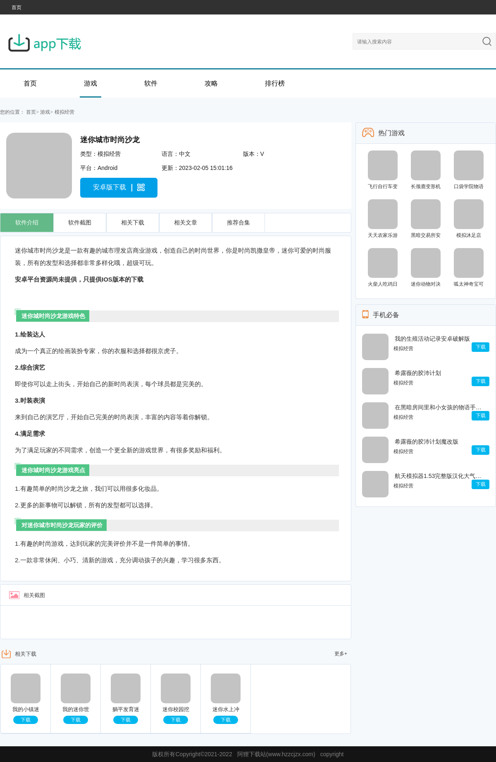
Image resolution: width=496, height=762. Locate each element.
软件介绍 (26, 222)
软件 (150, 83)
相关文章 (185, 222)
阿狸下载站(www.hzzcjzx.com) (276, 754)
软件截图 (79, 222)
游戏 (90, 83)
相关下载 (132, 222)
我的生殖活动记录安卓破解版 (432, 338)
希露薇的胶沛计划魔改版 (426, 441)
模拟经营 (64, 112)
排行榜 (275, 83)
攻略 (211, 83)
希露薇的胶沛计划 (418, 373)
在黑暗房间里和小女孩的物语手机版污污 (440, 407)
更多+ (340, 654)
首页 (16, 7)
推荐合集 (238, 222)
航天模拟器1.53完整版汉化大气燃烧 (440, 476)
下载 (26, 720)
